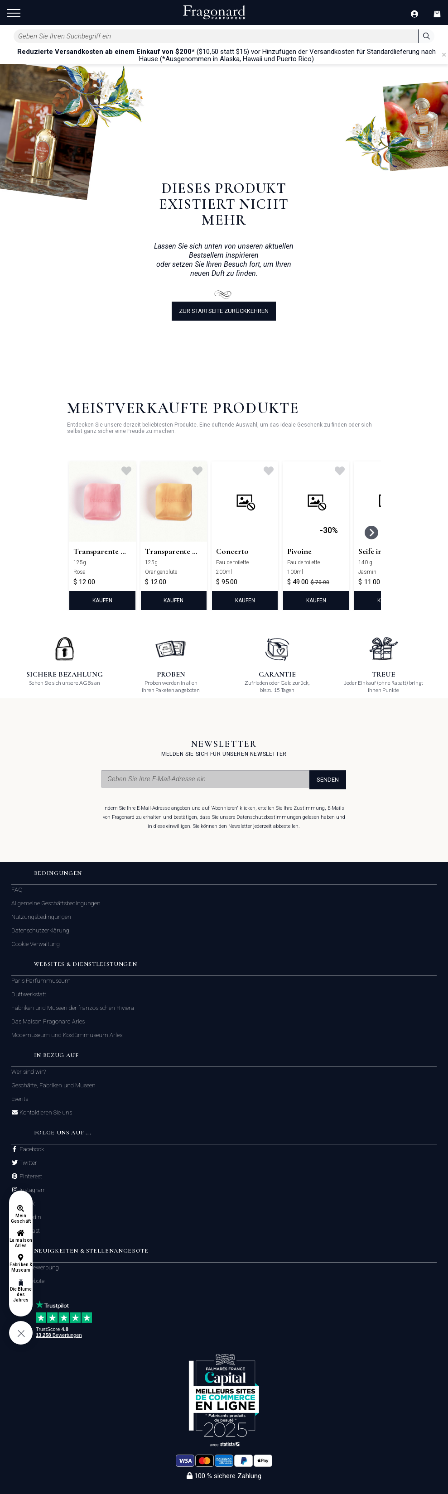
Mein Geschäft (20, 1218)
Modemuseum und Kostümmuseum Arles (66, 1035)
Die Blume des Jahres (21, 1294)
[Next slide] (371, 532)
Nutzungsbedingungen (41, 916)
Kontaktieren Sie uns (45, 1112)
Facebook (31, 1149)
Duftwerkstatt (28, 994)
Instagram (32, 1190)
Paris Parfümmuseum (41, 980)
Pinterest (30, 1176)
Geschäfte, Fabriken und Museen (53, 1085)
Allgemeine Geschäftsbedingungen (56, 903)
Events (19, 1098)
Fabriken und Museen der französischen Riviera (72, 1007)
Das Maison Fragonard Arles (48, 1021)
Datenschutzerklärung (40, 930)
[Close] (444, 55)
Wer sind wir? (28, 1071)
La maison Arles (21, 1243)
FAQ (17, 889)
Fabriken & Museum (21, 1267)
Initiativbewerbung (35, 1267)
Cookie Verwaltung (35, 944)
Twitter (27, 1163)
